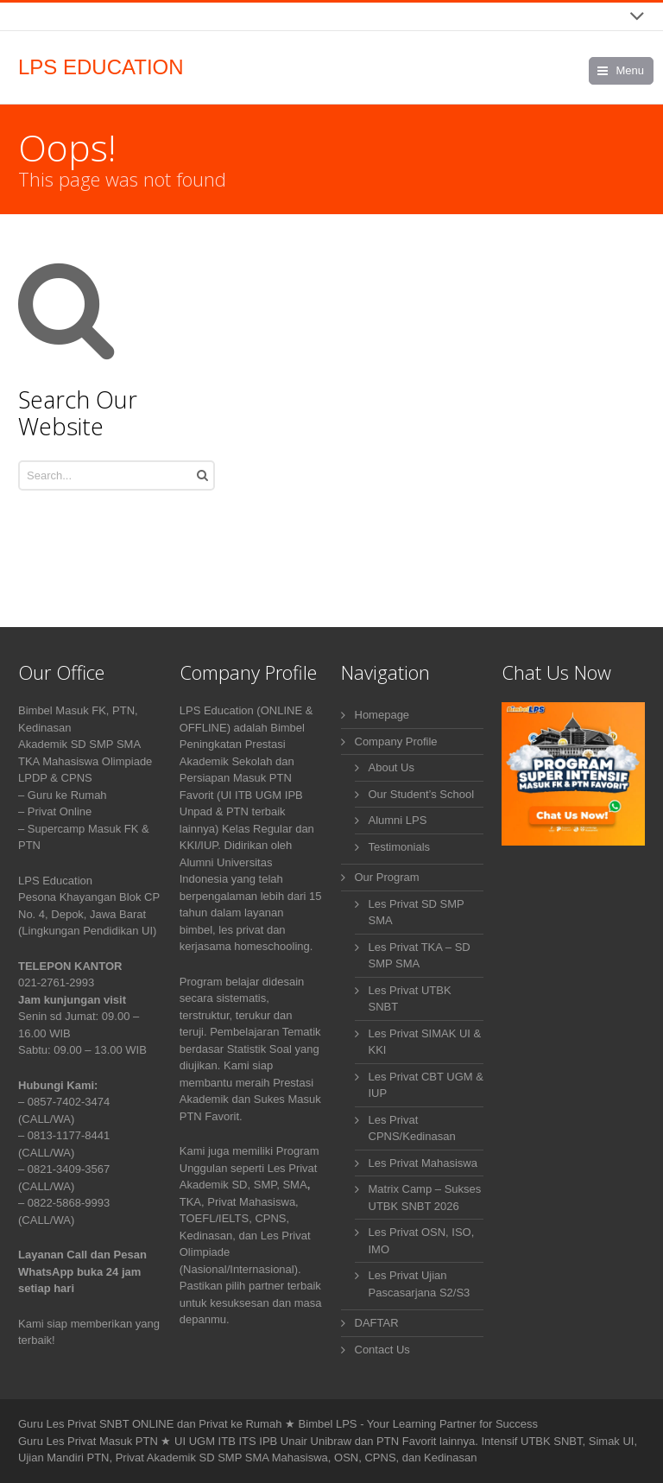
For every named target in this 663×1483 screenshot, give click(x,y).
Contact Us (382, 1349)
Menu (630, 70)
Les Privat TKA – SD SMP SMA (419, 956)
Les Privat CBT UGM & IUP (426, 1085)
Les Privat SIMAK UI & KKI (425, 1042)
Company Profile (396, 741)
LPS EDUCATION (101, 67)
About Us (391, 767)
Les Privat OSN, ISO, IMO (422, 1241)
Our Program (387, 877)
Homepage (382, 714)
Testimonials (400, 846)
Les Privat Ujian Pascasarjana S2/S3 (419, 1284)
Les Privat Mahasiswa (423, 1163)
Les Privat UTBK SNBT (410, 999)
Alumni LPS (398, 820)
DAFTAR (377, 1322)
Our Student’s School (422, 794)
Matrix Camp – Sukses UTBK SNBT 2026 (425, 1197)
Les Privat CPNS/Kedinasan (412, 1128)
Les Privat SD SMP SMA (416, 912)
